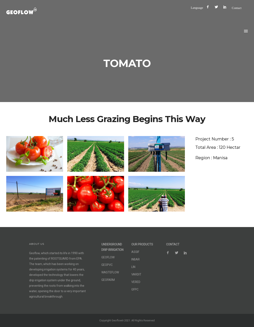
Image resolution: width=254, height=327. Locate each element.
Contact (237, 7)
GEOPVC (107, 264)
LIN (133, 267)
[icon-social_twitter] (217, 7)
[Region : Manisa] (211, 158)
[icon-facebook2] (209, 7)
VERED (135, 282)
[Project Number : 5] (214, 139)
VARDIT (136, 274)
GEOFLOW (108, 257)
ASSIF (135, 252)
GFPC (134, 289)
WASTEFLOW (110, 272)
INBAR (135, 259)
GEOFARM (108, 280)
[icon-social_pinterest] (226, 7)
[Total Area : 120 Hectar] (217, 147)
